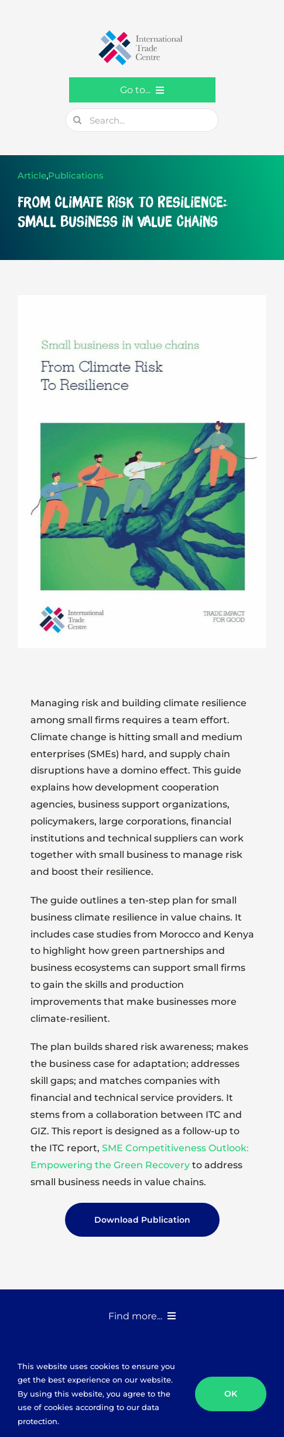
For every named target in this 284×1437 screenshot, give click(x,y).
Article (32, 175)
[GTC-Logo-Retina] (142, 34)
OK (230, 1393)
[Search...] (142, 120)
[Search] (77, 120)
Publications (76, 175)
